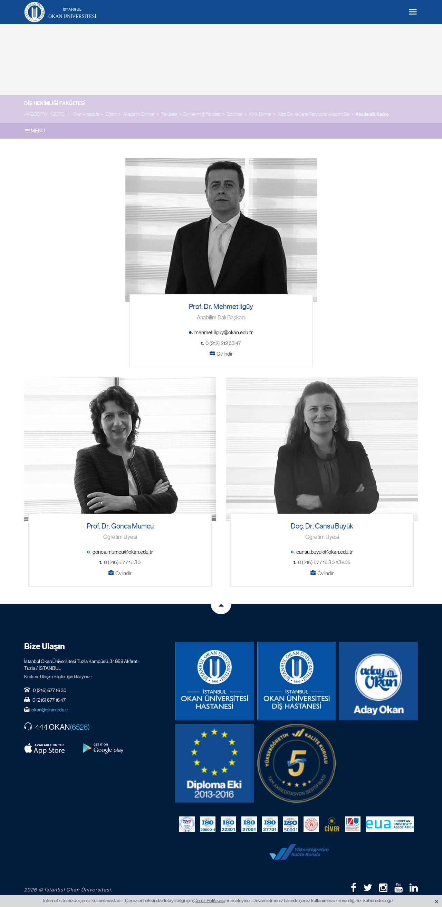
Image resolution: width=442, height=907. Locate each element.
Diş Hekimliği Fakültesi (55, 103)
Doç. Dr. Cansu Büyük (322, 526)
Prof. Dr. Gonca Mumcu (120, 526)
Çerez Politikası (209, 900)
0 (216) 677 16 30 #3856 (324, 562)
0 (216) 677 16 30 (122, 562)
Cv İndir (225, 354)
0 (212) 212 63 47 (223, 343)
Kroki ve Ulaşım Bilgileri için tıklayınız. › (58, 676)
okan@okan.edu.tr (49, 709)
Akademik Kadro (372, 114)
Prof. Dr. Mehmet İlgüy (221, 306)
